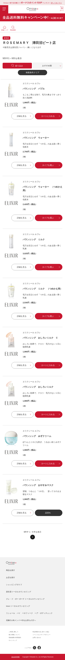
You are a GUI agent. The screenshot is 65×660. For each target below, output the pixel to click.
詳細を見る (22, 116)
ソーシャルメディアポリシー (41, 634)
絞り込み (19, 66)
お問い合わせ (37, 637)
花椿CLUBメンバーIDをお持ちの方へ (21, 620)
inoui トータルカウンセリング (18, 606)
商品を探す (10, 570)
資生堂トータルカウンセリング (18, 592)
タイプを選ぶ (48, 165)
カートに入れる (48, 116)
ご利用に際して (13, 632)
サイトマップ (13, 640)
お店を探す (10, 577)
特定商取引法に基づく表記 (41, 632)
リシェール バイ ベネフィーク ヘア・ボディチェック (29, 613)
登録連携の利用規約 (15, 637)
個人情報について (14, 634)
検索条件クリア (32, 72)
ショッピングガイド (14, 585)
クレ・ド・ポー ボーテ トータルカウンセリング (25, 599)
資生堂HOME (15, 657)
